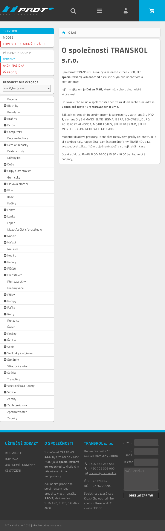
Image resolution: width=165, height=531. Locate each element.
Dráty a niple (15, 151)
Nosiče (9, 255)
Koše (10, 197)
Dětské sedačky (15, 144)
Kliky (8, 190)
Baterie (12, 99)
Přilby (9, 294)
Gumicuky (13, 177)
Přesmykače (15, 288)
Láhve (9, 209)
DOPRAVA (11, 458)
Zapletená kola (15, 405)
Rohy (8, 314)
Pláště (9, 268)
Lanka (9, 216)
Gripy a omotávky (17, 170)
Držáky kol (14, 157)
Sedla (9, 346)
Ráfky (9, 307)
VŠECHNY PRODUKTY (17, 52)
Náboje (9, 236)
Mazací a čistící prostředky (25, 229)
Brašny (10, 118)
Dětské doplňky (17, 138)
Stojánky (11, 359)
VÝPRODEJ (10, 72)
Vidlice (9, 392)
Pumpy (10, 301)
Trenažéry (14, 379)
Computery (12, 131)
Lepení (11, 222)
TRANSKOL (10, 31)
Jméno (128, 442)
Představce (12, 275)
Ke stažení (13, 470)
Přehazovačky (16, 281)
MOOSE (8, 37)
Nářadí (9, 242)
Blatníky (10, 105)
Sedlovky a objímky (18, 353)
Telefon (128, 461)
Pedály (9, 262)
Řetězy (10, 333)
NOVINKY (9, 59)
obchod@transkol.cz (102, 473)
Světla (9, 372)
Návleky (12, 249)
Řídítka (10, 340)
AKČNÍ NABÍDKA (13, 65)
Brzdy (9, 125)
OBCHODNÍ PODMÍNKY (20, 464)
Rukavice (13, 320)
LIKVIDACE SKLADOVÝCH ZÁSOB (24, 44)
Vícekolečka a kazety (19, 385)
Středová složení (18, 366)
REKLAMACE (13, 452)
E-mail (129, 453)
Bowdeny (13, 112)
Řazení (11, 327)
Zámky (12, 398)
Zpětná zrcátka (17, 412)
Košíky (11, 203)
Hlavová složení (15, 184)
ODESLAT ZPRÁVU (141, 495)
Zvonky (12, 418)
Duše (8, 164)
